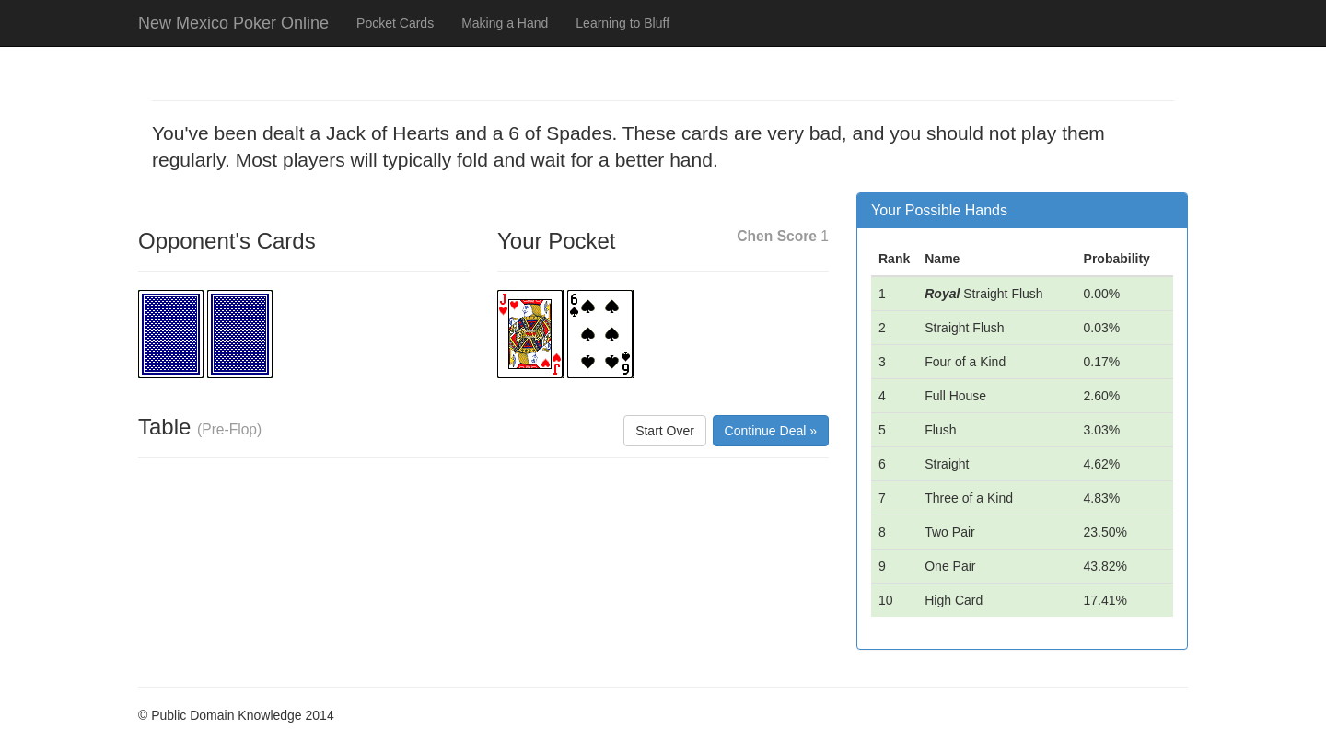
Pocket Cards (395, 23)
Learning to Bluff (622, 23)
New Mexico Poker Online (233, 23)
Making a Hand (504, 23)
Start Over (664, 430)
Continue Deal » (771, 430)
